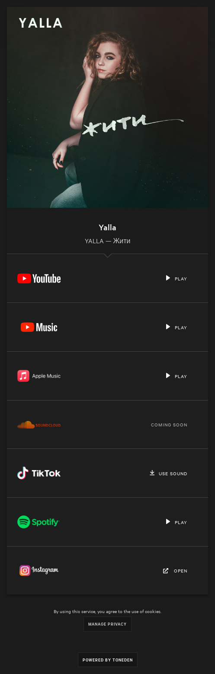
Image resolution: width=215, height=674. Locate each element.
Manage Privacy (107, 623)
